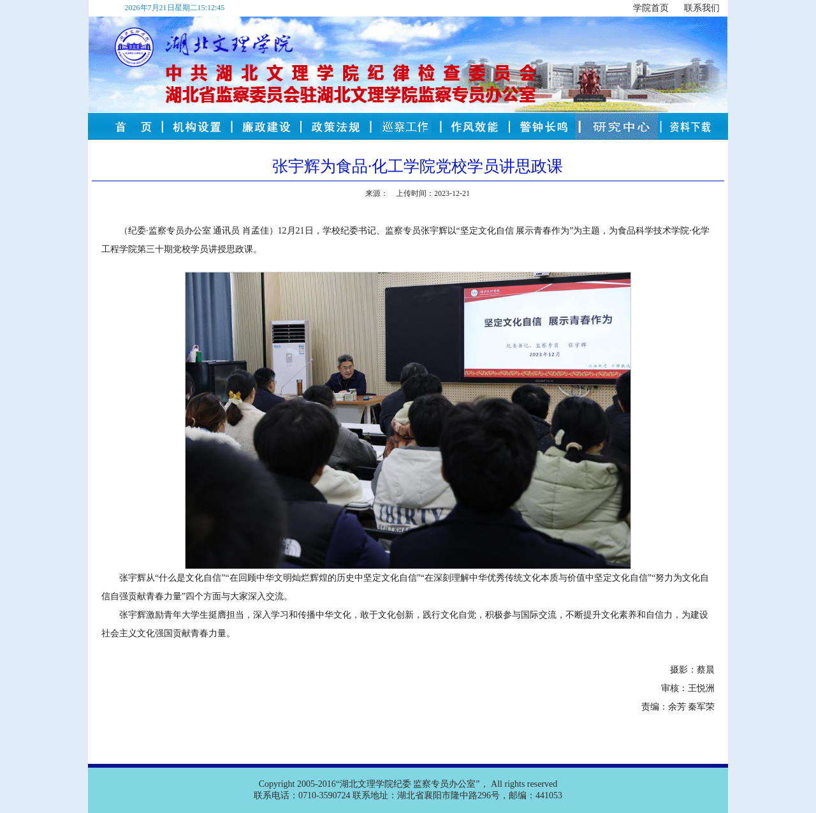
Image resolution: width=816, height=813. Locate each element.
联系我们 (702, 8)
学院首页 (651, 8)
